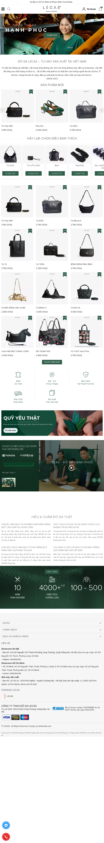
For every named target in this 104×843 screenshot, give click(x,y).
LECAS (10, 696)
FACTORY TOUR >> (9, 472)
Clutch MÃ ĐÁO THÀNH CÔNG (15, 351)
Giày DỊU (40, 126)
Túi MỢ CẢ (75, 308)
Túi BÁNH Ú (41, 308)
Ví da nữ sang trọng (47, 733)
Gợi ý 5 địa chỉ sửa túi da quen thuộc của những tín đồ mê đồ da (76, 526)
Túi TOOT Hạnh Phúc (80, 351)
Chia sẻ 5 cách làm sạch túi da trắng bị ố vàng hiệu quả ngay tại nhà (24, 549)
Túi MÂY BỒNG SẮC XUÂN (13, 308)
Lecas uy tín (5, 733)
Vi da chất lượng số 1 (62, 733)
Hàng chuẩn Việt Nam (78, 733)
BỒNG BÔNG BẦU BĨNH (81, 264)
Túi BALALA (76, 220)
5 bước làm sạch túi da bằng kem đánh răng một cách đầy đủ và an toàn (25, 526)
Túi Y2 (4, 264)
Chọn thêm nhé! (52, 362)
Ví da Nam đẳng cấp (31, 733)
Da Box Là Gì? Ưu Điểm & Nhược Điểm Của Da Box (52, 2)
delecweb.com (45, 726)
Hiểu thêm (52, 572)
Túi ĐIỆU (74, 126)
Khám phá (10, 173)
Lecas (6, 622)
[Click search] (9, 9)
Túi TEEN (40, 264)
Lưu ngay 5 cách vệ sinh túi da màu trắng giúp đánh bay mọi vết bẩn (76, 549)
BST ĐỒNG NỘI (43, 351)
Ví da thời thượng (17, 733)
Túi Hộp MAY (7, 126)
